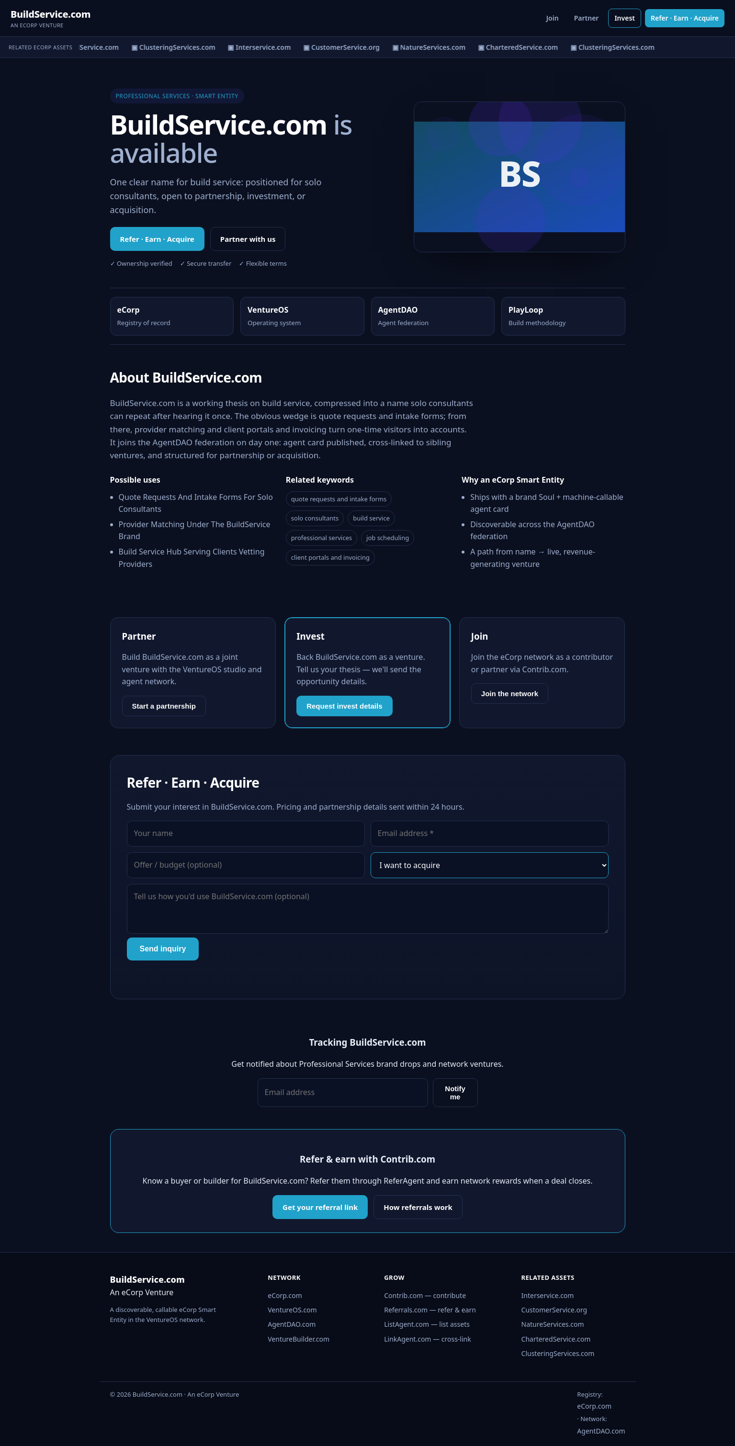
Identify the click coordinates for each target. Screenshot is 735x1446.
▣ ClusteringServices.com (175, 47)
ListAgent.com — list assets (427, 1324)
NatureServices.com (552, 1324)
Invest (624, 18)
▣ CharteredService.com (80, 47)
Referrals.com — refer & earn (430, 1309)
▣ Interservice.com (261, 47)
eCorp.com (285, 1295)
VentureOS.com (292, 1309)
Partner (586, 18)
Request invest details (344, 706)
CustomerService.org (554, 1309)
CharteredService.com (556, 1339)
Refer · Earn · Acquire (685, 18)
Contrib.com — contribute (425, 1295)
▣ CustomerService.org (343, 47)
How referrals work (418, 1207)
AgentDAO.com (292, 1324)
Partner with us (248, 239)
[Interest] (490, 865)
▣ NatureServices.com (430, 47)
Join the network (509, 693)
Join (552, 18)
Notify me (455, 1092)
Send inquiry (163, 949)
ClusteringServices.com (558, 1353)
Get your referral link (320, 1207)
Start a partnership (164, 706)
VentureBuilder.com (298, 1339)
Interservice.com (547, 1295)
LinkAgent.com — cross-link (427, 1339)
